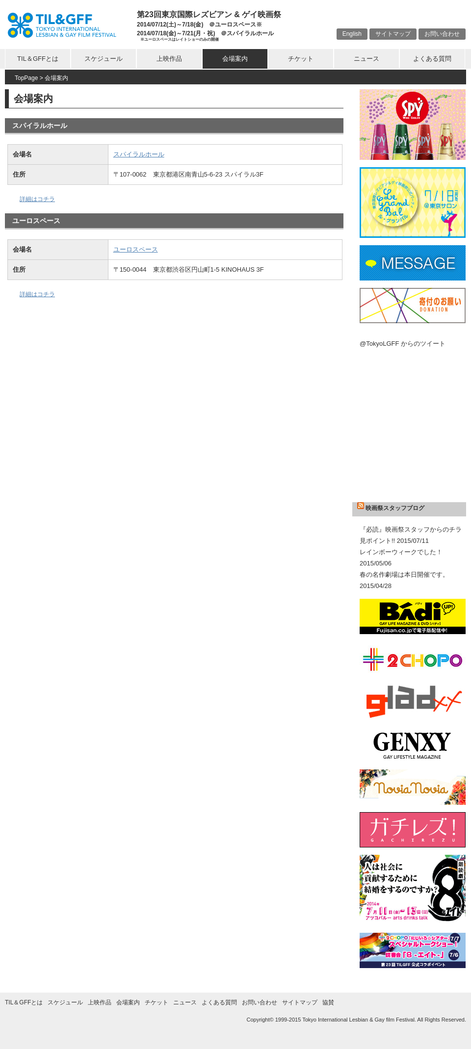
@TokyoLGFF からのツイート (402, 343)
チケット (301, 58)
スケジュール (103, 58)
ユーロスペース (135, 249)
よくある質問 (432, 58)
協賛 (328, 1002)
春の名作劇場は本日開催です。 (404, 574)
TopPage (26, 78)
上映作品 (169, 58)
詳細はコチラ (37, 199)
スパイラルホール (138, 154)
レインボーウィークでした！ (401, 552)
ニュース (366, 58)
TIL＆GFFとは (37, 58)
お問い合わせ (442, 33)
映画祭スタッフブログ (395, 508)
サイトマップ (393, 33)
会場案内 (235, 58)
